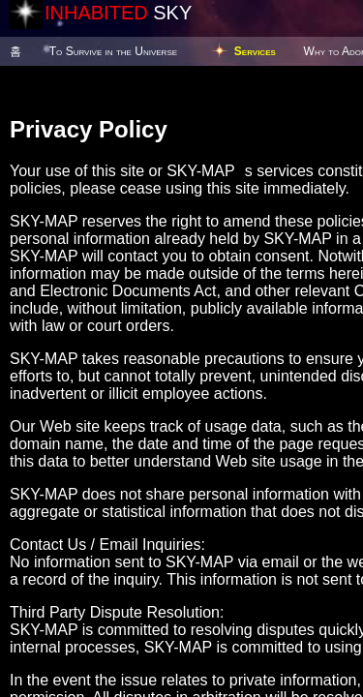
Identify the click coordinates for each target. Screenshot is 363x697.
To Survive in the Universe (113, 51)
